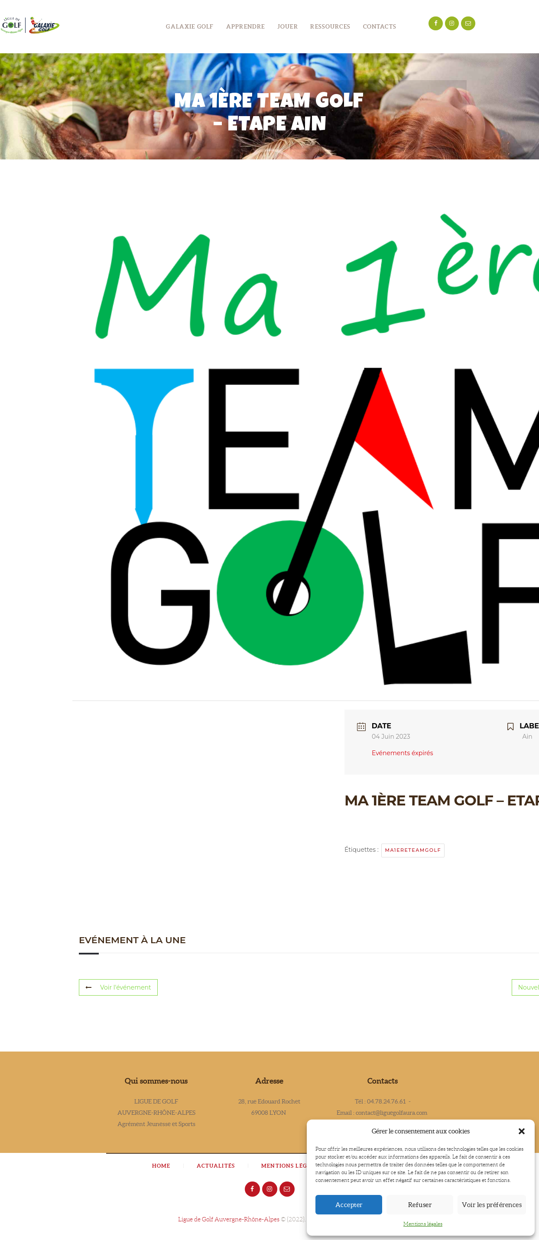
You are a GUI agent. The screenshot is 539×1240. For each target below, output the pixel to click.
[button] (521, 1131)
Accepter (349, 1204)
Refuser (420, 1204)
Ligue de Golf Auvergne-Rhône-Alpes (228, 1219)
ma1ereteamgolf (413, 850)
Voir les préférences (492, 1204)
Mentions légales (422, 1224)
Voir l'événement (118, 987)
